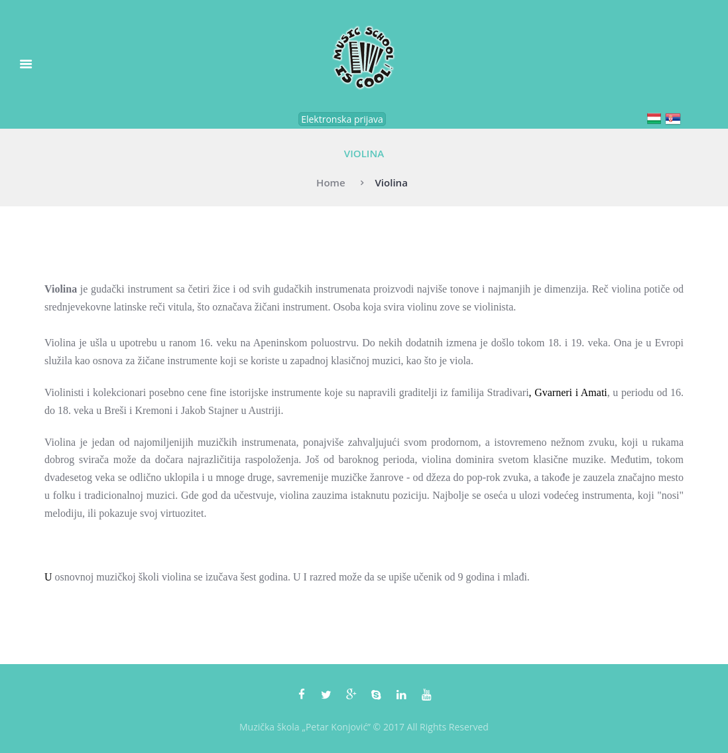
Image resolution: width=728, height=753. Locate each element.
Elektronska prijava (342, 119)
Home (330, 182)
